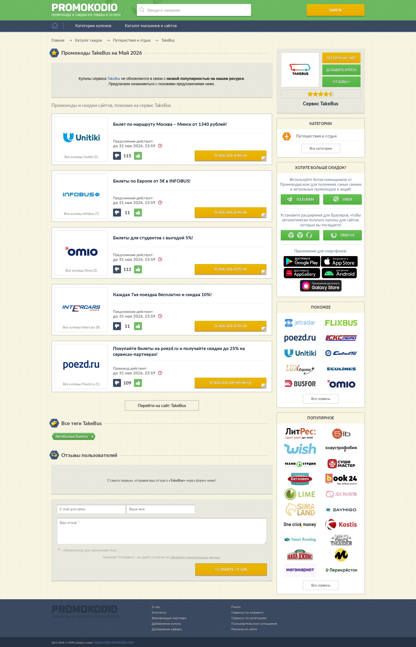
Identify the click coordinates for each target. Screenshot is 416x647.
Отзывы (341, 82)
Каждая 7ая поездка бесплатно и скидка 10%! (162, 294)
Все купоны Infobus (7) (81, 214)
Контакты (159, 612)
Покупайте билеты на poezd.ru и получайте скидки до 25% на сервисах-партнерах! (179, 351)
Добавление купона (167, 623)
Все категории (321, 148)
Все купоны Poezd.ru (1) (81, 384)
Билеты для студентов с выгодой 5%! (153, 237)
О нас (156, 607)
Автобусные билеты (71, 436)
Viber (342, 199)
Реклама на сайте (241, 629)
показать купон (230, 155)
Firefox (342, 235)
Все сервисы (320, 398)
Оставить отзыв (231, 569)
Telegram (300, 199)
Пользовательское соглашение (252, 623)
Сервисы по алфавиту (245, 612)
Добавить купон (341, 70)
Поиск (233, 607)
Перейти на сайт (341, 58)
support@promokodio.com (114, 642)
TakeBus (113, 78)
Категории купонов (93, 25)
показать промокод (230, 382)
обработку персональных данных (195, 557)
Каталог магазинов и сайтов (151, 25)
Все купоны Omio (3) (81, 271)
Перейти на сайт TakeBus (162, 405)
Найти (344, 10)
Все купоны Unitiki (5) (81, 157)
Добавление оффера (168, 629)
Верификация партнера (170, 618)
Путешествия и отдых (316, 135)
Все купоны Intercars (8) (81, 327)
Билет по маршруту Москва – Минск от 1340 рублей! (170, 124)
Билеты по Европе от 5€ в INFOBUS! (151, 181)
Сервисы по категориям (246, 618)
